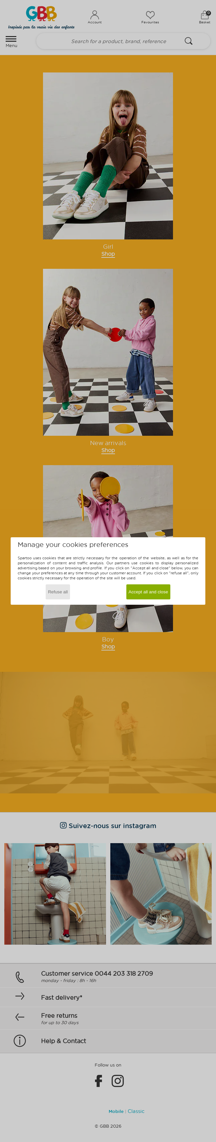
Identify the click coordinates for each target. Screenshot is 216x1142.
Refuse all (58, 591)
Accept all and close (148, 591)
